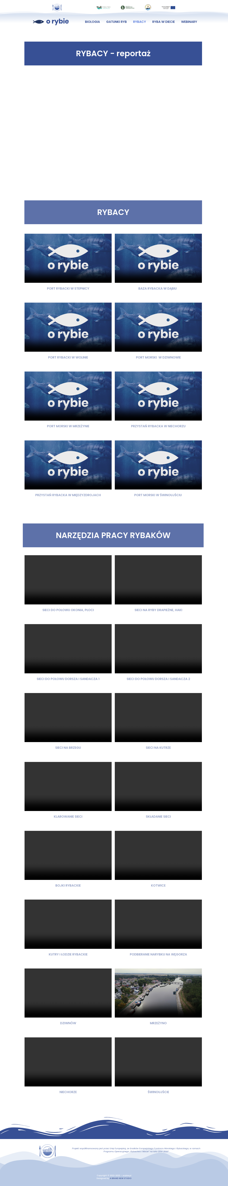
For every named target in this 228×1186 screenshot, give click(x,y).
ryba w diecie (163, 22)
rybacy (139, 22)
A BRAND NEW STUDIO (120, 1178)
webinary (189, 22)
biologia (92, 22)
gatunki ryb (116, 22)
